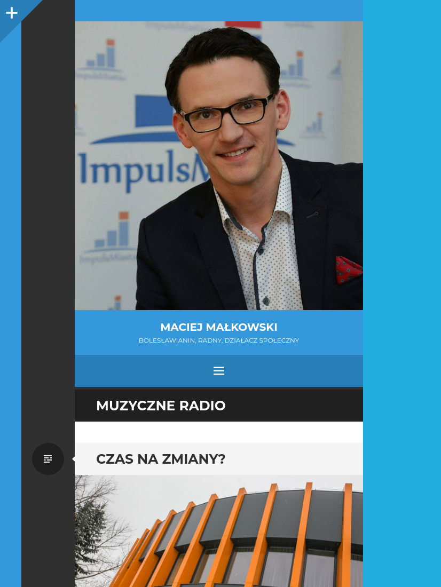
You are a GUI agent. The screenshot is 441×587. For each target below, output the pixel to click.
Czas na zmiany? (161, 459)
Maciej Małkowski (218, 327)
